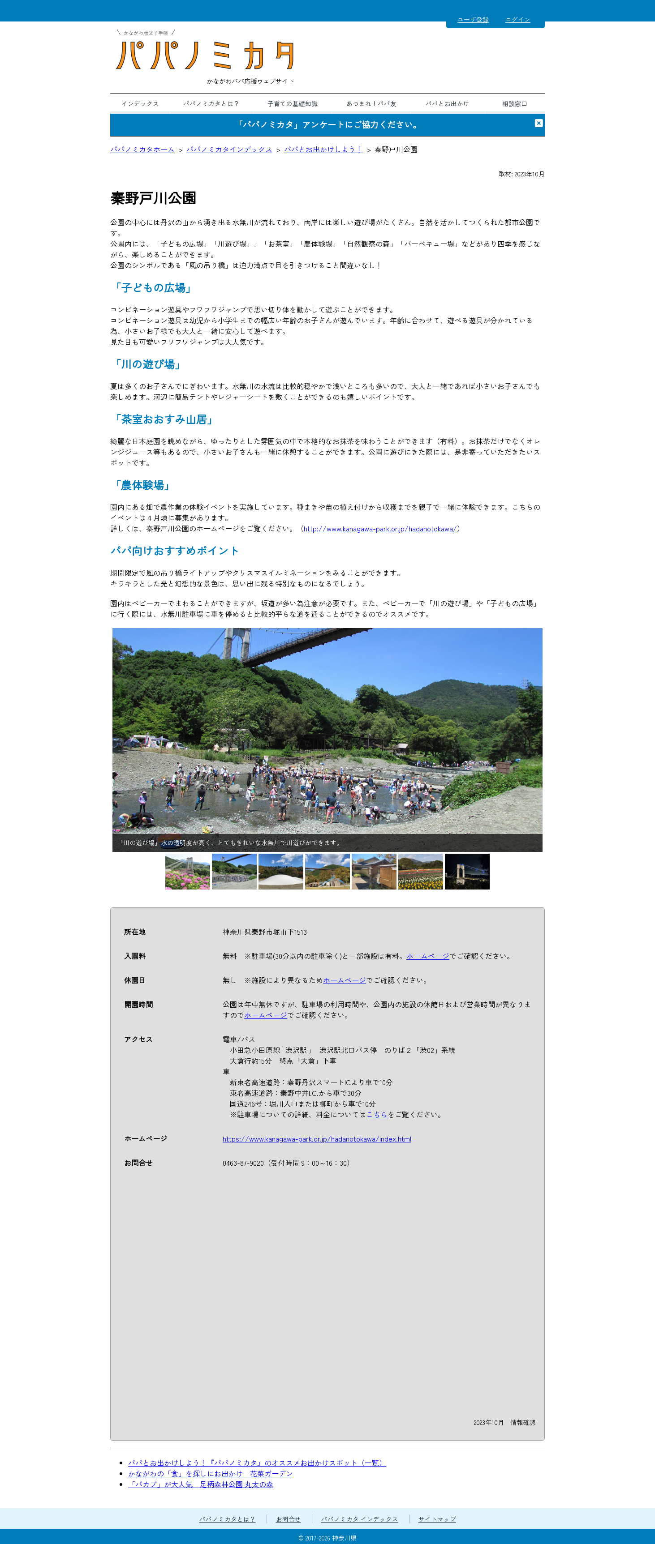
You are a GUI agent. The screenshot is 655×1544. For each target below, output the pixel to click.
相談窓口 (514, 103)
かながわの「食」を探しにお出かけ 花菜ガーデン (210, 1473)
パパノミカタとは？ (211, 103)
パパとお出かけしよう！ (323, 149)
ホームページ (427, 955)
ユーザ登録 (473, 19)
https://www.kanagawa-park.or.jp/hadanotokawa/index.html (317, 1138)
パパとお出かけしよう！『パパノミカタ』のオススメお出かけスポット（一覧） (257, 1462)
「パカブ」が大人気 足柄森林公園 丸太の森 (200, 1484)
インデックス (140, 103)
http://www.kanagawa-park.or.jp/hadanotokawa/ (380, 528)
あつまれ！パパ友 (371, 103)
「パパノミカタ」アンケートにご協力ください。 (327, 124)
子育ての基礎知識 (292, 103)
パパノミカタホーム (142, 149)
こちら (377, 1114)
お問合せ (288, 1518)
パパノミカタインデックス (229, 149)
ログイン (517, 19)
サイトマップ (437, 1518)
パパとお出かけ (448, 103)
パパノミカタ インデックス (359, 1518)
